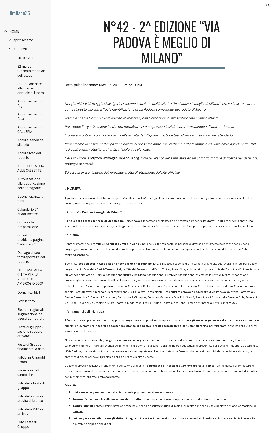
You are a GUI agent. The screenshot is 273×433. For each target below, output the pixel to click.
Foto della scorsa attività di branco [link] (30, 398)
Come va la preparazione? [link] (28, 224)
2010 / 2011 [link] (26, 58)
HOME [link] (14, 31)
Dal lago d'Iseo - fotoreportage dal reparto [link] (31, 257)
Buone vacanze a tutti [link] (30, 198)
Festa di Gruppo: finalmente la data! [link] (31, 346)
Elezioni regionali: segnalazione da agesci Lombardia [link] (30, 314)
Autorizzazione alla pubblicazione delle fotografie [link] (31, 183)
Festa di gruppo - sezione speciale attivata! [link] (30, 331)
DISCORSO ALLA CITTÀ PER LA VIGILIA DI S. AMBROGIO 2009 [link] (30, 277)
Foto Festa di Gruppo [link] (27, 424)
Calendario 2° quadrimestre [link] (27, 211)
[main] (162, 44)
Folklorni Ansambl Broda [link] (31, 359)
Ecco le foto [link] (26, 301)
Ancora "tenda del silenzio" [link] (30, 142)
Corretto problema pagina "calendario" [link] (30, 239)
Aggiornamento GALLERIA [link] (29, 129)
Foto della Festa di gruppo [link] (31, 385)
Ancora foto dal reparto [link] (29, 155)
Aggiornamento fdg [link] (29, 103)
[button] (268, 6)
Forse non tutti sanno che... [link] (28, 372)
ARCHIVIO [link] (20, 49)
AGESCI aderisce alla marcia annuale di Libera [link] (30, 88)
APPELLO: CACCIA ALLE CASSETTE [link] (30, 168)
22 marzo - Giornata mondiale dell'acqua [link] (31, 71)
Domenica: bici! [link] (28, 292)
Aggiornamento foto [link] (29, 116)
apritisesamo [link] (23, 40)
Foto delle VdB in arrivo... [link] (30, 411)
